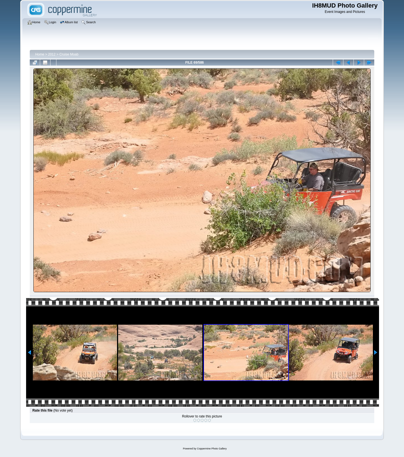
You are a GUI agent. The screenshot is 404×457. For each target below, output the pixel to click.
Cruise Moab (69, 54)
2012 (52, 54)
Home (39, 54)
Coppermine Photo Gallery (212, 448)
